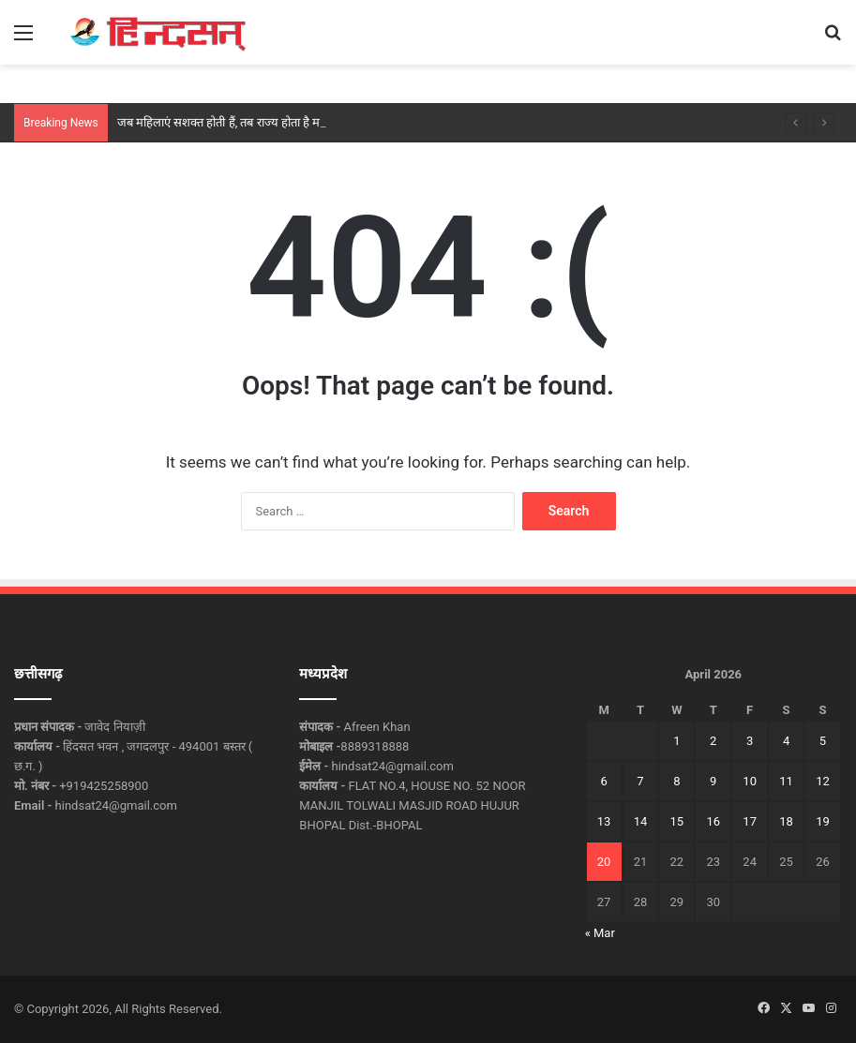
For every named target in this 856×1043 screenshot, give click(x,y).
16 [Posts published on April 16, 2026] (713, 821)
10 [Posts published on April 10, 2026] (750, 781)
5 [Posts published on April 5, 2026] (822, 741)
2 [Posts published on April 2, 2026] (713, 741)
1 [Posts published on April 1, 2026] (676, 741)
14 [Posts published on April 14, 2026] (641, 821)
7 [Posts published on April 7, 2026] (640, 781)
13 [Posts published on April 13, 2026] (604, 821)
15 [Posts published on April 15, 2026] (677, 821)
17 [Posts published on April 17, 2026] (750, 821)
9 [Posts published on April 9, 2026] (713, 781)
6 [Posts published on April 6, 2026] (603, 781)
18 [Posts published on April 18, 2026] (786, 821)
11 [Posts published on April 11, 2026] (786, 781)
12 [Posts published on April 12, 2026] (823, 781)
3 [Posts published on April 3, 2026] (749, 741)
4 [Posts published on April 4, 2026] (786, 741)
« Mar (600, 933)
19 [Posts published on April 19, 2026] (823, 821)
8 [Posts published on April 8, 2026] (676, 781)
